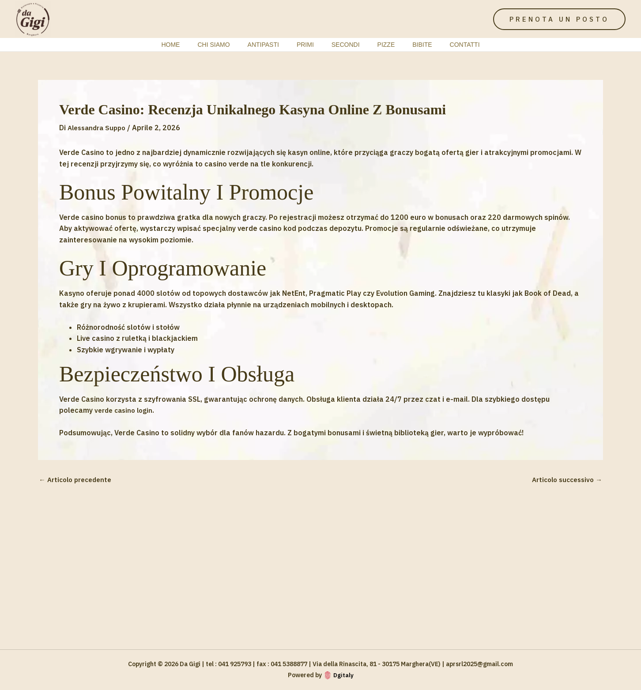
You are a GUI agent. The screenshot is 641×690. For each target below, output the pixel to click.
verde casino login (125, 410)
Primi (308, 44)
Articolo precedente (78, 479)
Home (189, 44)
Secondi (343, 44)
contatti (446, 44)
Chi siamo (227, 44)
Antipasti (271, 44)
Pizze (378, 44)
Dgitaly (343, 675)
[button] (559, 19)
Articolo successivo (564, 479)
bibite (409, 44)
